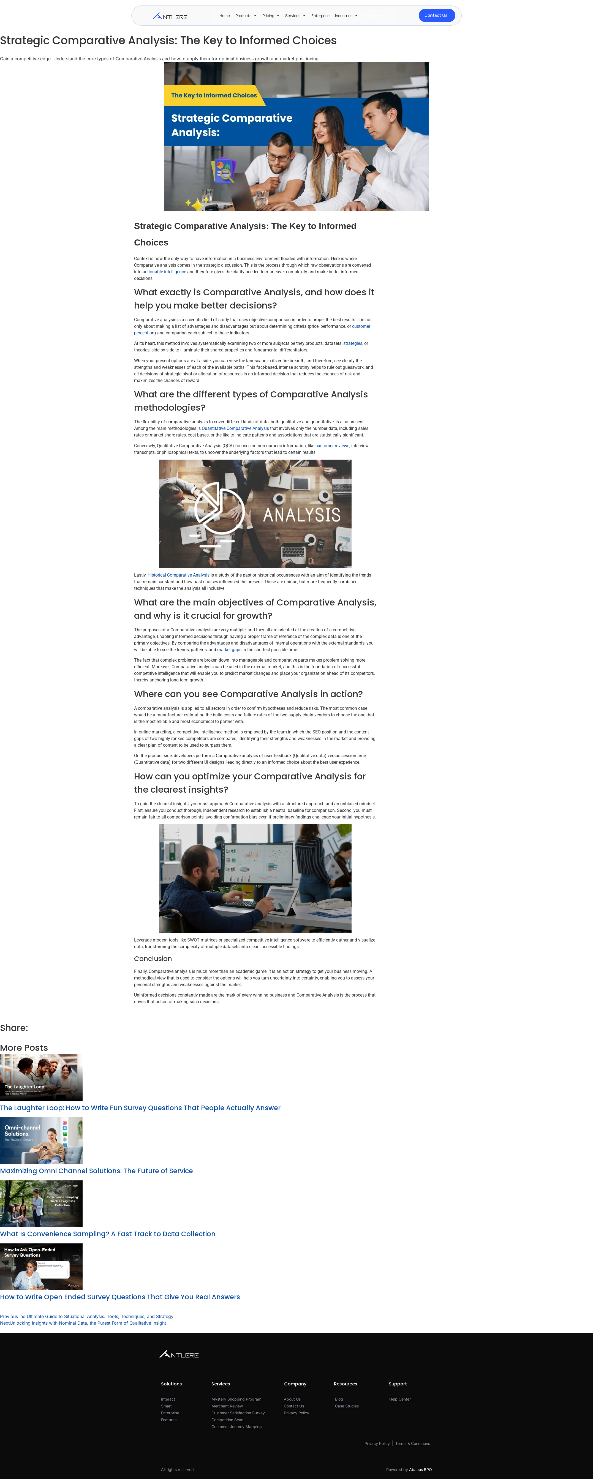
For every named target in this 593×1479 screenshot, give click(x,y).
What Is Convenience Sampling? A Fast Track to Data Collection (108, 1233)
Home (224, 15)
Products (243, 15)
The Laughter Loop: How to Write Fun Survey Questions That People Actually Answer (140, 1107)
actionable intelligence (164, 271)
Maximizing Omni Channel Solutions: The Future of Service (96, 1170)
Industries (343, 15)
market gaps (229, 649)
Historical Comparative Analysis (179, 575)
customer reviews (332, 445)
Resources (372, 15)
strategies (352, 343)
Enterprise (320, 15)
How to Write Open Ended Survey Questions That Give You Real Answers (120, 1296)
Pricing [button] (268, 15)
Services (292, 15)
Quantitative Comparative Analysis (235, 428)
